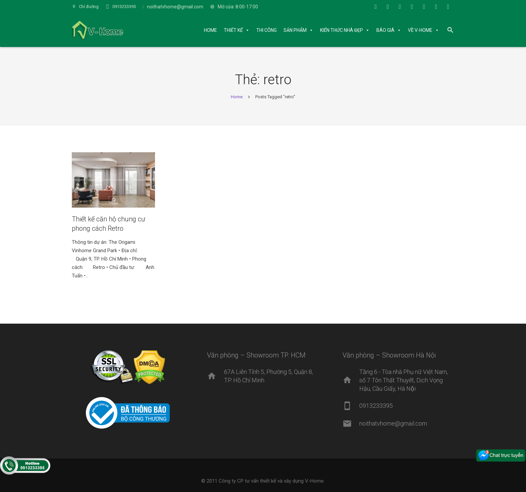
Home (237, 96)
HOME (210, 30)
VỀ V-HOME (420, 30)
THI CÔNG (266, 30)
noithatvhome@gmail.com (175, 6)
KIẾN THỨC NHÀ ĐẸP (341, 30)
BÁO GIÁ (385, 30)
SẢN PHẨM (295, 30)
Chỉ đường (89, 6)
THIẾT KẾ (233, 30)
